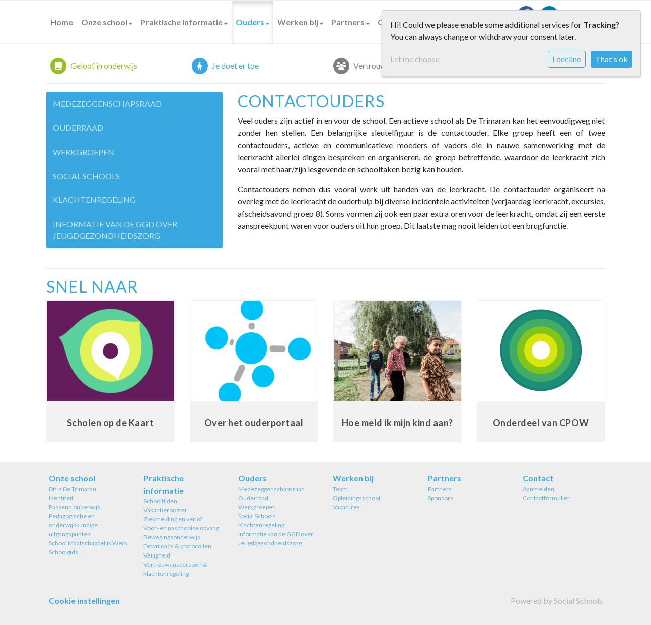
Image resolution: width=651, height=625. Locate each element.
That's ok (611, 59)
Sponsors (440, 498)
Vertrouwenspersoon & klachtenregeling (175, 569)
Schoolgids (63, 552)
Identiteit (61, 498)
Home (61, 22)
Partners (348, 22)
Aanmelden (538, 489)
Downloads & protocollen (177, 546)
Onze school (105, 22)
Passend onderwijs (74, 507)
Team (340, 489)
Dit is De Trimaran (72, 489)
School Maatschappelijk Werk (88, 543)
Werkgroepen (83, 152)
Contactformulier (546, 498)
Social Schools (86, 176)
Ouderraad (78, 127)
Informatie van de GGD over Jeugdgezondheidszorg (115, 229)
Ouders (251, 22)
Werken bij (298, 22)
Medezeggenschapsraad (107, 103)
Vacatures (346, 507)
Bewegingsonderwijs (171, 537)
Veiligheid (156, 555)
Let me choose (415, 59)
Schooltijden (160, 501)
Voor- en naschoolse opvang (181, 528)
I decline (566, 59)
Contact (538, 478)
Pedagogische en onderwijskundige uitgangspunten (73, 525)
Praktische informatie (182, 22)
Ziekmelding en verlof (172, 519)
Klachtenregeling (94, 199)
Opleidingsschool (356, 498)
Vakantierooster (165, 510)
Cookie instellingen (84, 600)
